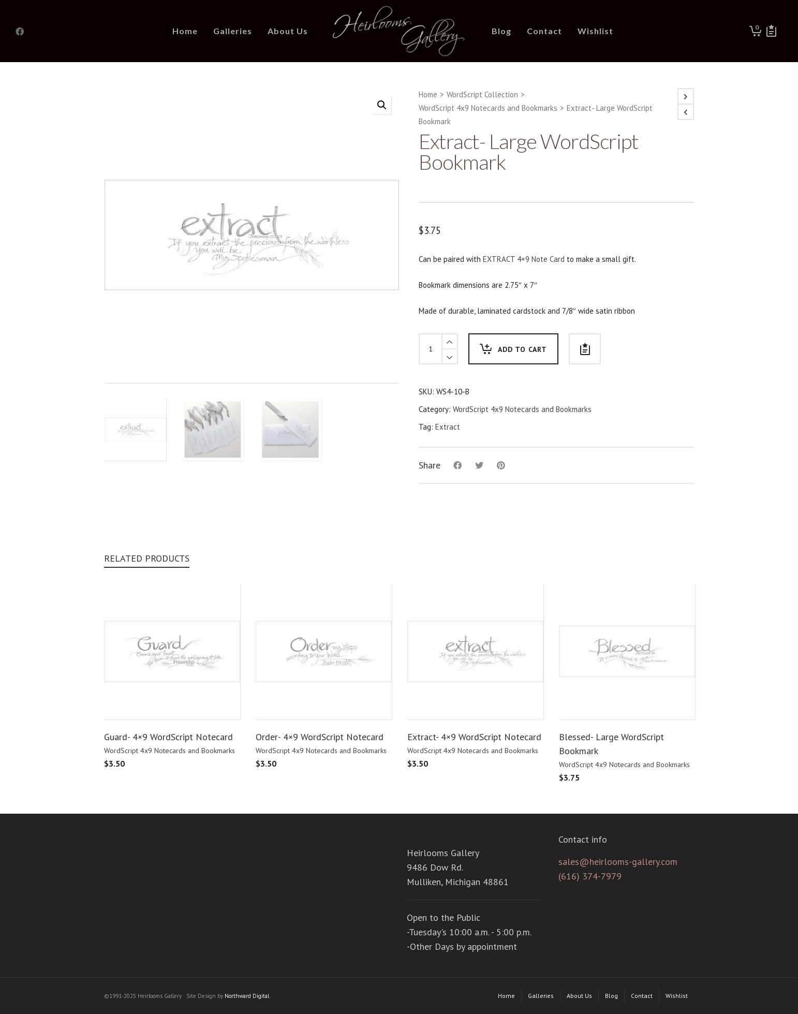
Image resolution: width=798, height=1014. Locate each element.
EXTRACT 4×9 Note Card (524, 259)
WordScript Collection (482, 94)
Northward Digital (247, 996)
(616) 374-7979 (590, 876)
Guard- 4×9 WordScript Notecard (168, 737)
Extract (447, 427)
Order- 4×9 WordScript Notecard (319, 737)
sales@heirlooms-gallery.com (617, 862)
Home (428, 94)
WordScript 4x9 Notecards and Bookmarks (488, 108)
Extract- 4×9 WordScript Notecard (474, 737)
